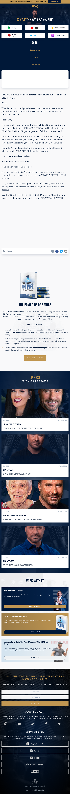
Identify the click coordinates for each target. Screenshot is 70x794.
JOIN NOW (54, 1)
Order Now (35, 632)
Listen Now (35, 658)
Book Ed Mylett (35, 606)
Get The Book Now (35, 358)
